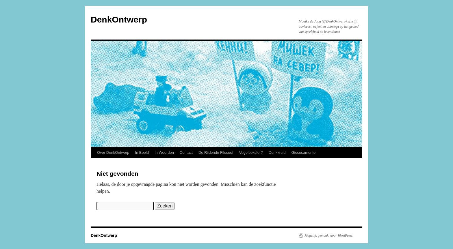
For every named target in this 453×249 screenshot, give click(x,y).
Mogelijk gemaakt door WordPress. (329, 235)
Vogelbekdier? (251, 152)
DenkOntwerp (119, 19)
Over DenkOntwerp (113, 152)
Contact (186, 152)
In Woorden (164, 152)
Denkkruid (277, 152)
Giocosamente (303, 152)
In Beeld (142, 152)
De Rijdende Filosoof (215, 152)
